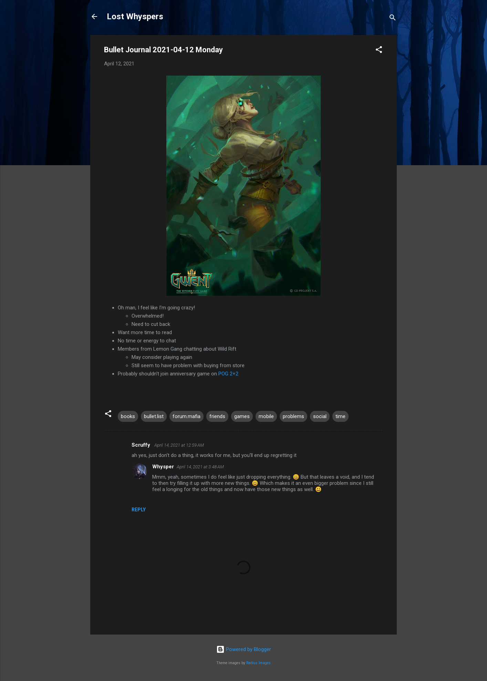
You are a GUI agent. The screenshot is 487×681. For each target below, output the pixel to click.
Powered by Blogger (243, 649)
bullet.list (154, 416)
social (320, 416)
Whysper (163, 467)
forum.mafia (186, 416)
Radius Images (258, 663)
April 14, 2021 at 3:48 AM (200, 466)
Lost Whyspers (135, 16)
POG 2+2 (228, 374)
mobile (266, 416)
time (340, 416)
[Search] (392, 18)
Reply (139, 509)
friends (217, 416)
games (242, 416)
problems (293, 416)
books (128, 416)
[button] (379, 50)
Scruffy (142, 445)
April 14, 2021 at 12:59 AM (179, 445)
